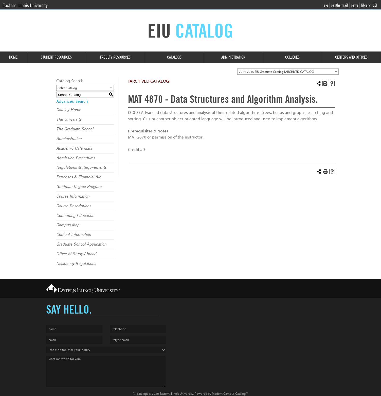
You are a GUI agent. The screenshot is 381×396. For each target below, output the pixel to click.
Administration (233, 57)
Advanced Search (72, 101)
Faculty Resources (115, 57)
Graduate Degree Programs (79, 186)
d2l (375, 5)
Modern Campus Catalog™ (230, 393)
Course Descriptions (73, 206)
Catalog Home (68, 109)
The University (68, 119)
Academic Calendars (74, 148)
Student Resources (56, 57)
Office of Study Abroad (76, 253)
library (365, 5)
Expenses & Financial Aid (78, 177)
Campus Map (67, 225)
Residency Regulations (76, 263)
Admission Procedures (75, 158)
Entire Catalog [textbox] (67, 88)
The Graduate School (74, 129)
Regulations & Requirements (81, 167)
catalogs (142, 393)
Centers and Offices (351, 57)
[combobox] (288, 71)
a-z (326, 5)
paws (354, 5)
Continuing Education (75, 215)
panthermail (339, 5)
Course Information (72, 196)
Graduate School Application (81, 244)
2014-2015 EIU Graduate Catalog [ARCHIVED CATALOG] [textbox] (277, 72)
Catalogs (174, 57)
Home (13, 57)
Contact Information (73, 234)
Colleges (292, 57)
